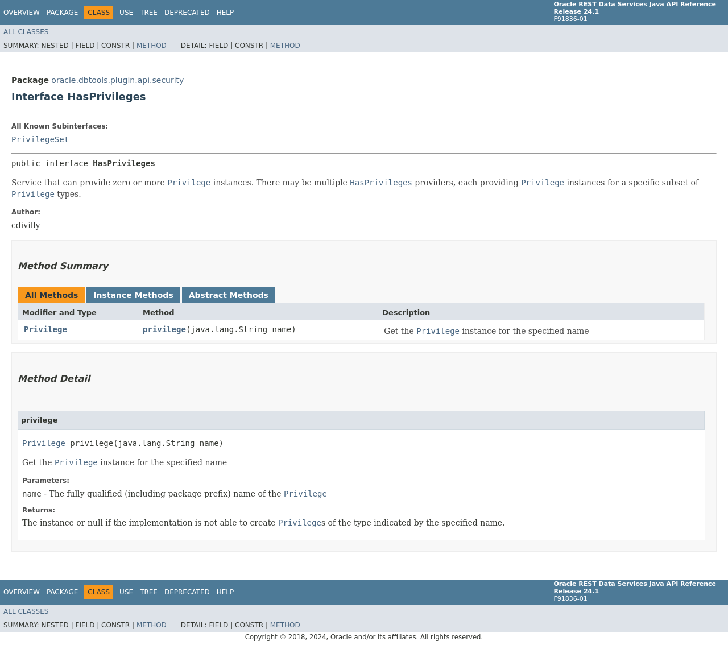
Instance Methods (133, 295)
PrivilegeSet (40, 139)
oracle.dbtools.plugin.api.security (117, 80)
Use (126, 12)
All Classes (25, 32)
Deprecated (187, 12)
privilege (164, 329)
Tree (149, 12)
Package (62, 12)
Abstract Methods (228, 295)
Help (225, 12)
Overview (21, 12)
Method (151, 45)
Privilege (45, 329)
